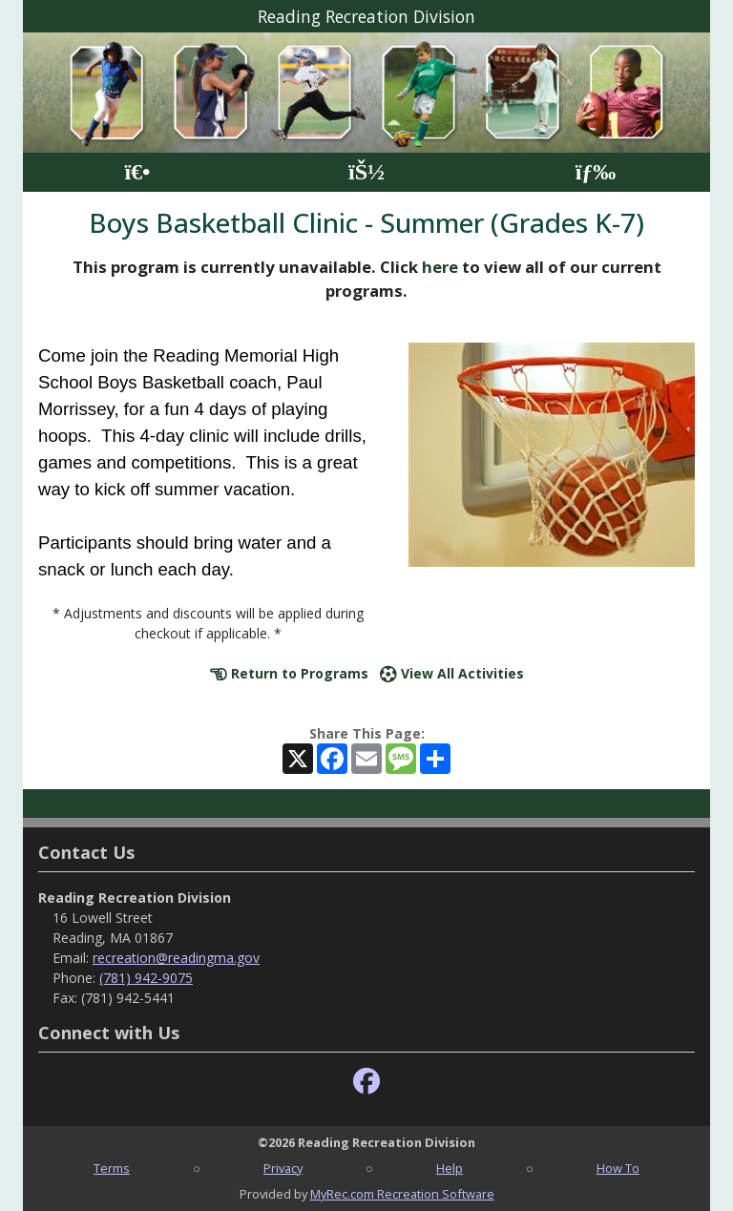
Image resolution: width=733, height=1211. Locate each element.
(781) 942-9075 (146, 978)
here (440, 267)
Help (449, 1168)
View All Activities (452, 673)
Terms (112, 1168)
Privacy (283, 1168)
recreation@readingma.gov (176, 958)
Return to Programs (289, 673)
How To (618, 1168)
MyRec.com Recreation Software (402, 1193)
